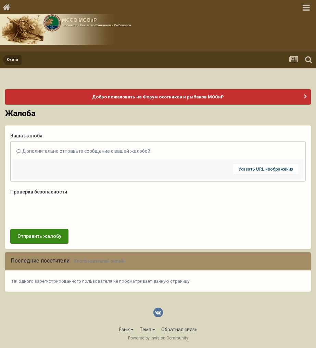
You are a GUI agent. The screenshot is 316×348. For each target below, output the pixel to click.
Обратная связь (179, 329)
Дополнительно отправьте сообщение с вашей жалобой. (83, 151)
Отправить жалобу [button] (39, 236)
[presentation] (62, 210)
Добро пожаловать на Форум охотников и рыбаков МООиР (158, 96)
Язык (126, 329)
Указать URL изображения (265, 169)
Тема (147, 329)
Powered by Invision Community (158, 338)
